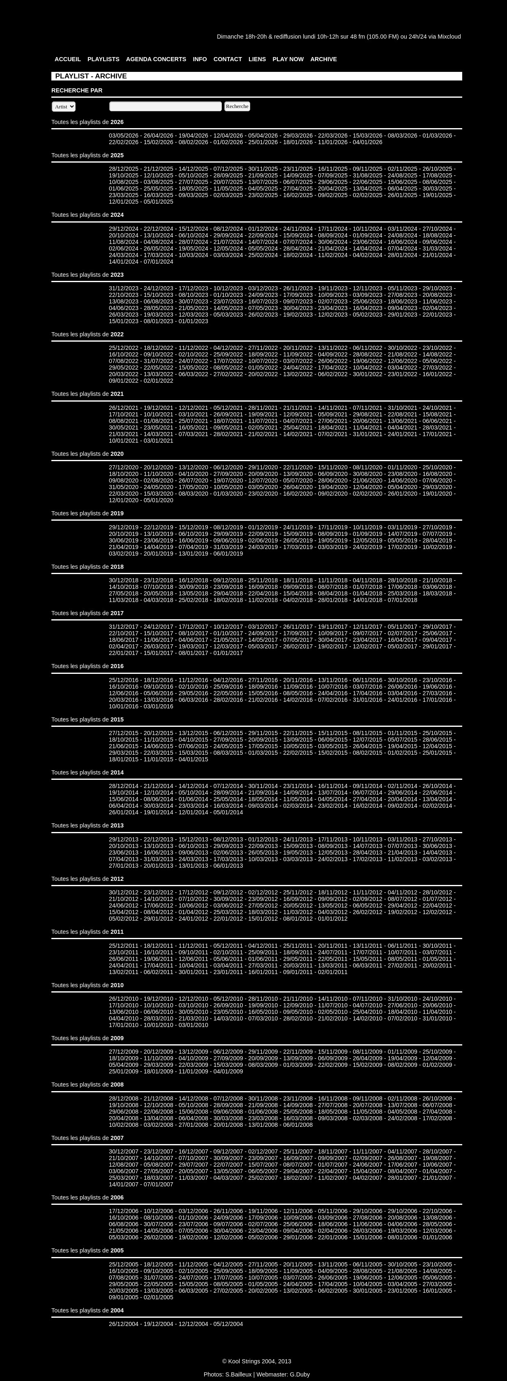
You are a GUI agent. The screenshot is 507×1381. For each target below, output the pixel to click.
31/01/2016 (368, 699)
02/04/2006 (333, 1230)
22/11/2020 (298, 467)
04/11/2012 (402, 892)
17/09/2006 (263, 1217)
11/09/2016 (298, 686)
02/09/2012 (368, 899)
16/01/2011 (263, 972)
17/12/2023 (193, 288)
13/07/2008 (402, 1105)
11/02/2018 (263, 600)
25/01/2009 (123, 1071)
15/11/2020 (333, 467)
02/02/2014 (437, 805)
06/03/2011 (368, 965)
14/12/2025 (193, 168)
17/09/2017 (298, 633)
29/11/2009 (263, 1051)
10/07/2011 (402, 952)
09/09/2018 (298, 587)
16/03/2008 (298, 1118)
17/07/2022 (228, 361)
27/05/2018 (123, 593)
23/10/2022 (437, 348)
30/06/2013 (437, 846)
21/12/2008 (158, 1098)
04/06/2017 (193, 640)
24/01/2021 (402, 434)
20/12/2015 (158, 733)
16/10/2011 (158, 952)
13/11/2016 (333, 680)
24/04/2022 (298, 367)
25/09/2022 (228, 354)
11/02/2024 (333, 255)
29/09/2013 (228, 846)
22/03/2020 (123, 493)
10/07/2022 (263, 361)
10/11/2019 (368, 527)
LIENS (257, 59)
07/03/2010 (263, 1018)
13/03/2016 (158, 699)
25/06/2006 (298, 1224)
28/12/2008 (123, 1098)
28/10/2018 (402, 580)
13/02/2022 (298, 374)
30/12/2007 (123, 1151)
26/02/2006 (158, 1237)
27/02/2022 (228, 374)
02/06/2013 (228, 852)
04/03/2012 (333, 912)
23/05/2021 (158, 427)
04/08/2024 (158, 242)
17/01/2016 (437, 699)
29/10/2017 (437, 626)
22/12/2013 (158, 839)
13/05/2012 (333, 905)
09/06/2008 (228, 1111)
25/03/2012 (228, 912)
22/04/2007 (333, 1171)
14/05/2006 (158, 1230)
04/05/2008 (402, 1111)
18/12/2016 (158, 680)
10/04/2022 (368, 367)
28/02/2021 (228, 434)
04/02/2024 (368, 255)
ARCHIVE (323, 59)
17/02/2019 (402, 547)
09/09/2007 (333, 1158)
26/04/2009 (368, 1058)
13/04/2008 (158, 1118)
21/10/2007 (123, 1158)
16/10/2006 (123, 1217)
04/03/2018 (158, 600)
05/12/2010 (228, 998)
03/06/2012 (228, 905)
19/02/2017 (333, 646)
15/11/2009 (333, 1051)
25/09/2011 (263, 952)
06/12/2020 (228, 467)
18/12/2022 (158, 348)
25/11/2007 (298, 1151)
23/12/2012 (158, 892)
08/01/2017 (193, 653)
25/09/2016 (228, 686)
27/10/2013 (437, 839)
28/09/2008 (228, 1105)
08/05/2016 (298, 693)
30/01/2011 (193, 972)
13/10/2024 (158, 235)
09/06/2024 (437, 242)
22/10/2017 (123, 633)
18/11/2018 (298, 580)
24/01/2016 (402, 699)
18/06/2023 (402, 301)
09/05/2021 (228, 427)
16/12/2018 (193, 580)
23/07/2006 (193, 1224)
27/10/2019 (437, 527)
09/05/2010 (298, 1012)
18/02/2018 (228, 600)
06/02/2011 (158, 972)
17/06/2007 (402, 1164)
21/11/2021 (298, 407)
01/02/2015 (402, 752)
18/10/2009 (123, 1058)
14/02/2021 (298, 434)
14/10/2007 (158, 1158)
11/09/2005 (298, 1271)
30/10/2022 (402, 348)
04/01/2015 (193, 759)
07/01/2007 (158, 1184)
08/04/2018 (333, 593)
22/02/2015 (298, 752)
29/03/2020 (437, 487)
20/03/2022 (123, 374)
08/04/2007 (402, 1171)
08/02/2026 (193, 142)
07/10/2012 (193, 899)
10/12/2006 (158, 1211)
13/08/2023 (123, 301)
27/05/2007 (158, 1171)
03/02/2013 (437, 859)
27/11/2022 (263, 348)
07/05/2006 (193, 1230)
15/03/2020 (158, 493)
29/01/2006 (298, 1237)
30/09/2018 (193, 587)
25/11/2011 (298, 945)
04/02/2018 (298, 600)
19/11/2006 (263, 1211)
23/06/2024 (368, 242)
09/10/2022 (158, 354)
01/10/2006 (193, 1217)
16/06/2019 (193, 540)
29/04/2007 (298, 1171)
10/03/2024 (193, 255)
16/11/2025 (333, 168)
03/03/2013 (298, 859)
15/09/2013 (298, 846)
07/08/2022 (123, 361)
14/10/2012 (158, 899)
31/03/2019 (228, 547)
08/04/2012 (158, 912)
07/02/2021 (333, 434)
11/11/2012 (368, 892)
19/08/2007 (437, 1158)
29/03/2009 (158, 1065)
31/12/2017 (123, 626)
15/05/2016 (263, 693)
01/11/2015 (402, 733)
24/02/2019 (368, 547)
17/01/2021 (437, 434)
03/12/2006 (193, 1211)
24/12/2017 (158, 626)
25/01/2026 (263, 142)
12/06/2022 (402, 361)
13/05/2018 (193, 593)
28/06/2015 (437, 739)
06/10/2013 (193, 846)
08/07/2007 (298, 1164)
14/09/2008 (298, 1105)
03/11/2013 (402, 839)
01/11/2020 (402, 467)
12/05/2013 (333, 852)
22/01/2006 (333, 1237)
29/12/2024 (123, 228)
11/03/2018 (123, 600)
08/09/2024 (333, 235)
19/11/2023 (333, 288)
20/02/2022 (263, 374)
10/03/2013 (263, 859)
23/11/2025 (298, 168)
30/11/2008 (263, 1098)
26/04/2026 (158, 135)
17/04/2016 (368, 693)
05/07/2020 (298, 480)
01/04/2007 (437, 1171)
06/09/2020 (333, 474)
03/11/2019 (402, 527)
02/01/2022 (158, 380)
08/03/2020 (193, 493)
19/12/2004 (158, 1324)
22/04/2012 (437, 905)
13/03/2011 (333, 965)
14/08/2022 (437, 354)
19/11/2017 (333, 626)
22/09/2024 (263, 235)
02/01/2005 (158, 1297)
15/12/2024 (193, 228)
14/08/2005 (437, 1271)
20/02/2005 (263, 1290)
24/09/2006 (228, 1217)
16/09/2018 (263, 587)
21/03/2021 (123, 434)
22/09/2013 (263, 846)
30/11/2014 (263, 786)
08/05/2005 (228, 1284)
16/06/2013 (158, 852)
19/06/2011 (158, 959)
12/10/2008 (158, 1105)
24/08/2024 (402, 235)
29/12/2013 (123, 839)
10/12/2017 (228, 626)
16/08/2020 (437, 474)
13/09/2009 (298, 1058)
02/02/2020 (368, 493)
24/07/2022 (193, 361)
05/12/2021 (228, 407)
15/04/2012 (123, 912)
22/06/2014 (437, 792)
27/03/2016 (437, 693)
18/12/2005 (158, 1264)
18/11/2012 (333, 892)
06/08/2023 (158, 301)
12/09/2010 (298, 1005)
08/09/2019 (333, 534)
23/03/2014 (193, 805)
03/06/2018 (437, 587)
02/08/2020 (158, 480)
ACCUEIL (68, 59)
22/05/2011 (333, 959)
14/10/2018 (123, 587)
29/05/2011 (298, 959)
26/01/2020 (402, 493)
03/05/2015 (333, 746)
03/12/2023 (263, 288)
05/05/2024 (263, 248)
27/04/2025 (298, 188)
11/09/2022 (298, 354)
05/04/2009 (123, 1065)
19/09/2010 (263, 1005)
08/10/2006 (158, 1217)
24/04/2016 (333, 693)
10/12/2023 (228, 288)
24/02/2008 (402, 1118)
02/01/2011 (333, 972)
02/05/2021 (263, 427)
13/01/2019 (193, 553)
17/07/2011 (368, 952)
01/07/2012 (437, 899)
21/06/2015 (123, 746)
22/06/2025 (368, 182)
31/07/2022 (158, 361)
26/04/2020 (298, 487)
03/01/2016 (158, 706)
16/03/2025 (158, 195)
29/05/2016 (193, 693)
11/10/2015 (158, 739)
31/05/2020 (123, 487)
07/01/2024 (158, 261)
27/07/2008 (333, 1105)
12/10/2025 (158, 175)
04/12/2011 (263, 945)
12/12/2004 (193, 1324)
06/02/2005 (333, 1290)
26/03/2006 (368, 1230)
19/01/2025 (437, 195)
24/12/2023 (158, 288)
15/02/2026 (158, 142)
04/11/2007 (402, 1151)
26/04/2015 (368, 746)
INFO (200, 59)
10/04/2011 (193, 965)
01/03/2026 (437, 135)
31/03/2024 (437, 248)
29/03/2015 (123, 752)
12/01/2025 (123, 201)
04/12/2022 (228, 348)
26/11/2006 (228, 1211)
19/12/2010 (158, 998)
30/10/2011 (437, 945)
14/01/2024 (123, 261)
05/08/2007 (158, 1164)
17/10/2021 (123, 414)
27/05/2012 (263, 905)
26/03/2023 (123, 314)
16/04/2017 (402, 640)
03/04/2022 (402, 367)
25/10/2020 (437, 467)
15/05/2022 (193, 367)
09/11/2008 (368, 1098)
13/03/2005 (158, 1290)
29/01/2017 (437, 646)
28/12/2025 (123, 168)
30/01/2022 (368, 374)
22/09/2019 (263, 534)
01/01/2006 (437, 1237)
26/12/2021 (123, 407)
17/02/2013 (368, 859)
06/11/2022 (368, 348)
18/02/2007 (298, 1177)
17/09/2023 (298, 295)
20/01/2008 (228, 1124)
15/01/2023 (123, 321)
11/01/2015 (158, 759)
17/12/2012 (193, 892)
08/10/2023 (193, 295)
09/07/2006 (228, 1224)
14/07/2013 (368, 846)
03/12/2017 (263, 626)
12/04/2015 (437, 746)
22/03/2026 (333, 135)
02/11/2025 (402, 168)
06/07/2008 (437, 1105)
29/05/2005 (123, 1284)
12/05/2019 (368, 540)
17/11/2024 (333, 228)
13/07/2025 (263, 182)
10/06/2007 (437, 1164)
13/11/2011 (368, 945)
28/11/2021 (263, 407)
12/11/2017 (368, 626)
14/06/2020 (402, 480)
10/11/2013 (368, 839)
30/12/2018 (123, 580)
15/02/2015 (333, 752)
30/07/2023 (193, 301)
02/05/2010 (333, 1012)
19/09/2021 (263, 414)
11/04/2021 (368, 427)
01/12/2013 (263, 839)
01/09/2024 (368, 235)
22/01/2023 (437, 314)
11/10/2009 (158, 1058)
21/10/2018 (437, 580)
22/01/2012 (228, 918)
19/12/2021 (158, 407)
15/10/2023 (158, 295)
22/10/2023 (123, 295)
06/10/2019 (193, 534)
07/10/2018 (158, 587)
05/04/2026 (263, 135)
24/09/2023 (263, 295)
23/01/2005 (402, 1290)
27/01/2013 (123, 865)
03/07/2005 (298, 1277)
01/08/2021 (158, 421)
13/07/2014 (333, 792)
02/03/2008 (368, 1118)
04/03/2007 (228, 1177)
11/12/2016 (193, 680)
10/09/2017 (333, 633)
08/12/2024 (228, 228)
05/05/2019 (402, 540)
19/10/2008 (123, 1105)
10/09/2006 (298, 1217)
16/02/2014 (368, 805)
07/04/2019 (193, 547)
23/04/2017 (368, 640)
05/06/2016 (158, 693)
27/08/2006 (368, 1217)
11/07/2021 (263, 421)
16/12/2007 (193, 1151)
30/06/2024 (333, 242)
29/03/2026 (298, 135)
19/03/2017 (193, 646)
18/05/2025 (193, 188)
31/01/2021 (368, 434)
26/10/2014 (437, 786)
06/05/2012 (368, 905)
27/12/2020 (123, 467)
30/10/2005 (402, 1264)
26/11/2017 (298, 626)
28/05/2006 (437, 1224)
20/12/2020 (158, 467)
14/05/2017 (263, 640)
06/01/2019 (228, 553)
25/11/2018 (263, 580)
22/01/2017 (123, 653)
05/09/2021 (333, 414)
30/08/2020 (368, 474)
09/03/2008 (333, 1118)
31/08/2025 (368, 175)
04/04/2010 (123, 1018)
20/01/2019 (158, 553)
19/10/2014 (123, 792)
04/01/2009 (228, 1071)
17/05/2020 (193, 487)
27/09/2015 (228, 739)
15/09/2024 (298, 235)
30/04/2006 (228, 1230)
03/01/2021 (158, 440)
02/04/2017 (123, 646)
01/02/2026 (228, 142)
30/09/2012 (228, 899)
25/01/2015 (437, 752)
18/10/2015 (123, 739)
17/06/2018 (402, 587)
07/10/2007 (193, 1158)
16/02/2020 (298, 493)
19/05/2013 (298, 852)
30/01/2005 (368, 1290)
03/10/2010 (193, 1005)
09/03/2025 (193, 195)
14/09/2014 (298, 792)
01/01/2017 (228, 653)
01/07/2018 (368, 587)
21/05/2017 (228, 640)
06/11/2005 (368, 1264)
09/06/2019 (228, 540)
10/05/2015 (298, 746)
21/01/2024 (437, 255)
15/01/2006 (368, 1237)
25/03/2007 (123, 1177)
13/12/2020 (193, 467)
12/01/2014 (193, 812)
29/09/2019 (228, 534)
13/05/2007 (228, 1171)
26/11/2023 (298, 288)
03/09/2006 (333, 1217)
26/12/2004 (123, 1324)
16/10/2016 (123, 686)
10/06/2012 (193, 905)
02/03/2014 (298, 805)
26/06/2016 (402, 686)
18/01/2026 (298, 142)
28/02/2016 (228, 699)
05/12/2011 (228, 945)
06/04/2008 (193, 1118)
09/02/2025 (333, 195)
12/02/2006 (228, 1237)
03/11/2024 (402, 228)
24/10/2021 (437, 407)
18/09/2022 (263, 354)
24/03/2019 (263, 547)
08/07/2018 (333, 587)
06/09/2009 (333, 1058)
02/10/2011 (228, 952)
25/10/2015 (437, 733)
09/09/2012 (333, 899)
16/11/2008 (333, 1098)
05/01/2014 (228, 812)
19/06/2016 (437, 686)
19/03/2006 (402, 1230)
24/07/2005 (193, 1277)
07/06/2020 (437, 480)
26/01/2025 (402, 195)
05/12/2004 (228, 1324)
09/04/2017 (437, 640)
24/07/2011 (333, 952)
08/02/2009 (402, 1065)
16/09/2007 (298, 1158)
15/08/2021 (437, 414)
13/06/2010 (123, 1012)
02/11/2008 (402, 1098)
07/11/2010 (368, 998)
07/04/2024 (402, 248)
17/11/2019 (333, 527)
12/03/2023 (193, 314)
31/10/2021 (402, 407)
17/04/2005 (333, 1284)
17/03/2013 (228, 859)
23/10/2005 (437, 1264)
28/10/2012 (437, 892)
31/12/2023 (123, 288)
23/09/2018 (228, 587)
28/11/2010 (263, 998)
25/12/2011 (123, 945)
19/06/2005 (368, 1277)
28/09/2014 (228, 792)
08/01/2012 (298, 918)
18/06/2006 (333, 1224)
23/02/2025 (263, 195)
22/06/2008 (158, 1111)
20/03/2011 (298, 965)
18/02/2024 (298, 255)
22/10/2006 (437, 1211)
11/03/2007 (193, 1177)
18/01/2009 (158, 1071)
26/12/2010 (123, 998)
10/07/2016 (333, 686)
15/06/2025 (402, 182)
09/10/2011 (193, 952)
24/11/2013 (298, 839)
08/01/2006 (402, 1237)
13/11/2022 (333, 348)
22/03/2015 (158, 752)
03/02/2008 (158, 1124)
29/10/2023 (437, 288)
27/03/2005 (437, 1284)
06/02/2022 (333, 374)
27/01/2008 (193, 1124)
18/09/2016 (263, 686)
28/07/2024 (193, 242)
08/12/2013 (228, 839)
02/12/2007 (263, 1151)
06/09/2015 (333, 739)
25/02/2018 (193, 600)
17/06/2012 (158, 905)
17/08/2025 (437, 175)
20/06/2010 (437, 1005)
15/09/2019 (298, 534)
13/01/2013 (193, 865)
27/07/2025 (193, 182)
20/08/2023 (437, 295)
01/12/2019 (263, 527)
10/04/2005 (368, 1284)
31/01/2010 (437, 1018)
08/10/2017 (193, 633)
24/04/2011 (123, 965)
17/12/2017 (193, 626)
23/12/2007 (158, 1151)
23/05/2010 (228, 1012)
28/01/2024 (402, 255)
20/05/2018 (158, 593)
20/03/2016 (123, 699)
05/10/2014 (193, 792)
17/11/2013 (333, 839)
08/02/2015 (368, 752)
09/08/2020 (123, 480)
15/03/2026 (368, 135)
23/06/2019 (158, 540)
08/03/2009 (263, 1065)
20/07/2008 (368, 1105)
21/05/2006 (123, 1230)
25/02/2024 (263, 255)
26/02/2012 (368, 912)
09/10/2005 (158, 1271)
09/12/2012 (228, 892)
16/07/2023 (263, 301)
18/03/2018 (437, 593)
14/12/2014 (193, 786)
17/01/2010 (123, 1025)
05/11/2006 (333, 1211)
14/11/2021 (333, 407)
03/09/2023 (368, 295)
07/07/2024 (298, 242)
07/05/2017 (298, 640)
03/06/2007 (123, 1171)
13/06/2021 (402, 421)
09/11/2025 (368, 168)
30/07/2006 (158, 1224)
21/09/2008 (263, 1105)
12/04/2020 (368, 487)
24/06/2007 (368, 1164)
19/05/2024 (193, 248)
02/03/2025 (228, 195)
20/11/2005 (298, 1264)
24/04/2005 (298, 1284)
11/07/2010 (333, 1005)
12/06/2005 (402, 1277)
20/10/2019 (123, 534)
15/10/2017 (158, 633)
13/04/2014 (437, 799)
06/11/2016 (368, 680)
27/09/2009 (228, 1058)
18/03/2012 (263, 912)
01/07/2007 (333, 1164)
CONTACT (228, 59)
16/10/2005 (123, 1271)
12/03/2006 (437, 1230)
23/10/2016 (437, 680)
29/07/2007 (193, 1164)
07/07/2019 (437, 534)
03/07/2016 (368, 686)
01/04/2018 (368, 593)
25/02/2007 (263, 1177)
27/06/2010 (402, 1005)
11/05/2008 (368, 1111)
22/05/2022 (158, 367)
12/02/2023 (333, 314)
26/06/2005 (333, 1277)
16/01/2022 (437, 374)
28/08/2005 (368, 1271)
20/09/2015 (263, 739)
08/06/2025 (437, 182)
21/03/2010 (193, 1018)
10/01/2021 (123, 440)
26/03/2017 (158, 646)
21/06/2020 (368, 480)
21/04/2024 (333, 248)
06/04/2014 (123, 805)
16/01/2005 (437, 1290)
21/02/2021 (263, 434)
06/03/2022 (193, 374)
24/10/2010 (437, 998)
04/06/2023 (123, 308)
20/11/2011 (333, 945)
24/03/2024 (123, 255)
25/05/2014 (228, 799)
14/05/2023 (228, 308)
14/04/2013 (437, 852)
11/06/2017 (158, 640)
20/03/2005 (123, 1290)
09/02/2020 (333, 493)
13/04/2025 (368, 188)
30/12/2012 (123, 892)
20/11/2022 (298, 348)
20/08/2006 (402, 1217)
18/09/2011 (298, 952)
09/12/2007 (228, 1151)
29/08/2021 (368, 414)
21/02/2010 (333, 1018)
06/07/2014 (368, 792)
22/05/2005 (158, 1284)
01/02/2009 (437, 1065)
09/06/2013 (193, 852)
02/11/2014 (402, 786)
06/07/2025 (298, 182)
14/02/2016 (298, 699)
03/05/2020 (263, 487)
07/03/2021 (193, 434)
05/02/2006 (263, 1237)
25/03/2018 (402, 593)
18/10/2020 (123, 474)
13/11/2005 (333, 1264)
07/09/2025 (333, 175)
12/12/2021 (193, 407)
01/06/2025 (123, 188)
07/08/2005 (123, 1277)
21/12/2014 (158, 786)
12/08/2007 (123, 1164)
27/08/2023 (402, 295)
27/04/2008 (437, 1111)
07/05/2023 (263, 308)
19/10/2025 (123, 175)
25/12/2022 (123, 348)
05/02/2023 (368, 314)
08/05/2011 (402, 959)
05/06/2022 (437, 361)
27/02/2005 (228, 1290)
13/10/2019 (158, 534)
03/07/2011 (437, 952)
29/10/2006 (368, 1211)
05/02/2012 (123, 918)
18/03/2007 (158, 1177)
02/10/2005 (193, 1271)
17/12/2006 (123, 1211)
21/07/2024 (228, 242)
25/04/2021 (298, 427)
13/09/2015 (298, 739)
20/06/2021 (368, 421)
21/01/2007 (437, 1177)
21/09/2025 (263, 175)
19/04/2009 (402, 1058)
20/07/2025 (228, 182)
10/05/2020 (228, 487)
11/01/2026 (333, 142)
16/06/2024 (402, 242)
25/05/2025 (158, 188)
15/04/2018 (298, 593)
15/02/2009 (368, 1065)
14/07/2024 (263, 242)
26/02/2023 (263, 314)
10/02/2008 (123, 1124)
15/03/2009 (228, 1065)
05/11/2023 (402, 288)
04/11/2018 (368, 580)
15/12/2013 (193, 839)
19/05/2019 (333, 540)
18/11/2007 (333, 1151)
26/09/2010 (228, 1005)
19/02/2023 (298, 314)
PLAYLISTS (104, 59)
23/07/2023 (228, 301)
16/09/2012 (298, 899)
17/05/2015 (263, 746)
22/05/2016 (228, 693)
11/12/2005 (193, 1264)
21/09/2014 (263, 792)
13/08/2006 (437, 1217)
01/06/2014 (193, 799)
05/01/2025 (158, 201)
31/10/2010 (402, 998)
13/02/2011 (123, 972)
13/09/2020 (298, 474)
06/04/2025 (402, 188)
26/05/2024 (158, 248)
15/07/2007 (263, 1164)
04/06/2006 (402, 1224)
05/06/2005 (437, 1277)
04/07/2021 (298, 421)
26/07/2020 (193, 480)
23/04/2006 (263, 1230)
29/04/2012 (402, 905)
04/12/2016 (228, 680)
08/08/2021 (123, 421)
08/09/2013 (333, 846)
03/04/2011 (228, 965)
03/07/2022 (298, 361)
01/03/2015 (263, 752)
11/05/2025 (228, 188)
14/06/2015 (158, 746)
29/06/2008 (123, 1111)
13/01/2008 (263, 1124)
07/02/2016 (333, 699)
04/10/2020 (193, 474)
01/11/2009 (402, 1051)
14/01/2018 (368, 600)
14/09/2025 (298, 175)
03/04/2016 (402, 693)
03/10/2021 (193, 414)
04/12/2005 (228, 1264)
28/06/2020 (333, 480)
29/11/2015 (263, 733)
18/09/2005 (263, 1271)
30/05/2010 (193, 1012)
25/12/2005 (123, 1264)
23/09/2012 (263, 899)
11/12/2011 (193, 945)
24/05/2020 (158, 487)
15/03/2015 (193, 752)
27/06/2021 (333, 421)
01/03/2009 (298, 1065)
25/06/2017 (437, 633)
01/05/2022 (263, 367)
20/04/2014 (402, 799)
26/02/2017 (298, 646)
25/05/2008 (298, 1111)
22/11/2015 (298, 733)
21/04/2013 (402, 852)
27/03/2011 (263, 965)
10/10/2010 (158, 1005)
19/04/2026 (193, 135)
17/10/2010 (123, 1005)
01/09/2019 (368, 534)
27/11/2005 (263, 1264)
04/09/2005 (333, 1271)
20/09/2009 (263, 1058)
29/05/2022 (123, 367)
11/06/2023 (437, 301)
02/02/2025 (368, 195)
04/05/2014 (333, 799)
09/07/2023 (298, 301)
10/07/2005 (263, 1277)
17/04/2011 (158, 965)
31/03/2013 (158, 859)
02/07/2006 (263, 1224)
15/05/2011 (368, 959)
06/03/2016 (193, 699)
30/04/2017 (333, 640)
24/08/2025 (402, 175)
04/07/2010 (368, 1005)
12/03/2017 (228, 646)
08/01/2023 (158, 321)
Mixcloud (449, 36)
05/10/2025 (193, 175)
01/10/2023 (228, 295)
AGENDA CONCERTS (156, 59)
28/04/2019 (437, 540)
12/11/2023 (368, 288)
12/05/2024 (228, 248)
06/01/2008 (298, 1124)
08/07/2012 (402, 899)
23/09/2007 (263, 1158)
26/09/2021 (228, 414)
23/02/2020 (263, 493)
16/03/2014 (228, 805)
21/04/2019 (123, 547)
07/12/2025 (228, 168)
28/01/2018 (333, 600)
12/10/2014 (158, 792)
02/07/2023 (333, 301)
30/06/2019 (123, 540)
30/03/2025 (437, 188)
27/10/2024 (437, 228)
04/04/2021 (402, 427)
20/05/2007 (193, 1171)
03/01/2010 (193, 1025)
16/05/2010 (263, 1012)
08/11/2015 (368, 733)
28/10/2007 (437, 1151)
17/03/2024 (158, 255)
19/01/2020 (437, 493)
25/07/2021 (193, 421)
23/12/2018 (158, 580)
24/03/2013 (193, 859)
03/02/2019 (123, 553)
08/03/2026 (402, 135)
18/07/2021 (228, 421)
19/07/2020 (228, 480)
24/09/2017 (263, 633)
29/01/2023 (402, 314)
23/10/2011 (123, 952)
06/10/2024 (193, 235)
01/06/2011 (263, 959)
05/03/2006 (123, 1237)
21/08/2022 (402, 354)
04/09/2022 (333, 354)
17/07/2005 (228, 1277)
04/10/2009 (193, 1058)
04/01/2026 (368, 142)
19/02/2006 (193, 1237)
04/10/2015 (193, 739)
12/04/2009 (437, 1058)
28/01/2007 (402, 1177)
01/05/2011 (437, 959)
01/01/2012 (333, 918)
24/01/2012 (193, 918)
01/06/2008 (263, 1111)
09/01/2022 (123, 380)
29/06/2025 (333, 182)
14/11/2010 (333, 998)
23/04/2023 (333, 308)
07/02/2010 (402, 1018)
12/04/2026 (228, 135)
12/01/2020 (123, 500)
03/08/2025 (158, 182)
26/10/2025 (437, 168)
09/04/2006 (298, 1230)
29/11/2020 (263, 467)
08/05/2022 (228, 367)
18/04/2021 (333, 427)
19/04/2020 (333, 487)
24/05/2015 (228, 746)
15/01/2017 (158, 653)
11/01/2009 (193, 1071)
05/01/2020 (158, 500)
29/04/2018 (228, 593)
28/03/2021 (437, 427)
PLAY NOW (288, 59)
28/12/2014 (123, 786)
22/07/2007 (228, 1164)
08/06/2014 (158, 799)
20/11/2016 (298, 680)
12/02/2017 (368, 646)
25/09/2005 (228, 1271)
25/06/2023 (368, 301)
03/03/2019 (333, 547)
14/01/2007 (123, 1184)
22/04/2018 (263, 593)
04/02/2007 (368, 1177)
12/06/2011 (193, 959)
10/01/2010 (158, 1025)
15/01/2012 (263, 918)
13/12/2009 (193, 1051)
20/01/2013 (158, 865)
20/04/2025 (333, 188)
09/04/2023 (402, 308)
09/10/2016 (158, 686)
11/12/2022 (193, 348)
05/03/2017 (263, 646)
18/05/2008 (333, 1111)
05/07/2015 (402, 739)
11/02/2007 (333, 1177)
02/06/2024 (123, 248)
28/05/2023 (158, 308)
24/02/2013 (333, 859)
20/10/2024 (123, 235)
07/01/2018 (402, 600)
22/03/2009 (193, 1065)
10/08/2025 (123, 182)
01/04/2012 (193, 912)
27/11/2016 (263, 680)
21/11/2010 (298, 998)
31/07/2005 (158, 1277)
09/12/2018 (228, 580)
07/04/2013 (123, 859)
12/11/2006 (298, 1211)
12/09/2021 (298, 414)
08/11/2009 (368, 1051)
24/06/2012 (123, 905)
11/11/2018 (333, 580)
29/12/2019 (123, 527)
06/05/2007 (263, 1171)
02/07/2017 (402, 633)
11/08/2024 (123, 242)
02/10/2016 (193, 686)
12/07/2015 (368, 739)
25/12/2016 (123, 680)
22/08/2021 (402, 414)
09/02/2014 (402, 805)
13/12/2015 (193, 733)
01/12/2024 (263, 228)
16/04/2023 (368, 308)
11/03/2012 (298, 912)
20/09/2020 (263, 474)
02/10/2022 (193, 354)
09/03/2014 (263, 805)
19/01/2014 (158, 812)
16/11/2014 (333, 786)
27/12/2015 (123, 733)
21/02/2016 (263, 699)
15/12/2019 (193, 527)
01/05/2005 (263, 1284)
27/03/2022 (437, 367)
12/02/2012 (437, 912)
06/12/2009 (228, 1051)
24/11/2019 (298, 527)
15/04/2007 (368, 1171)
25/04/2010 (368, 1012)
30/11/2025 (263, 168)
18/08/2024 (437, 235)
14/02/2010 (368, 1018)
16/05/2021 (193, 427)
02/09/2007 (368, 1158)
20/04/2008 (123, 1118)
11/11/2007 (368, 1151)
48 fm (357, 36)
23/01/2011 (228, 972)
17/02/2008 (437, 1118)
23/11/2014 (298, 786)
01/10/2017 (228, 633)
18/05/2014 (263, 799)
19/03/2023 (158, 314)
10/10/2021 (158, 414)
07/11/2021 (368, 407)
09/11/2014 (368, 786)
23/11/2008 (298, 1098)
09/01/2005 (123, 1297)
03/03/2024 (228, 255)
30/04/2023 (298, 308)
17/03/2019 (298, 547)
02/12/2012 (263, 892)
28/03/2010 (158, 1018)
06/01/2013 (228, 865)
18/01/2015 (123, 759)
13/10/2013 (158, 846)
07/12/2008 (228, 1098)
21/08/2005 (402, 1271)
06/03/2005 (193, 1290)
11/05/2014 (298, 799)
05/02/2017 (402, 646)
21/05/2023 (193, 308)
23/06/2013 (123, 852)
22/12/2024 (158, 228)
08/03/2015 (228, 752)
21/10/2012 (123, 899)
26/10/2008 (437, 1098)
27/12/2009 (123, 1051)
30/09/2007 (228, 1158)
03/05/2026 (123, 135)
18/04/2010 (402, 1012)
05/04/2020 (402, 487)
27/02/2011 (402, 965)
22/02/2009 (333, 1065)
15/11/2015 (333, 733)
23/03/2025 (123, 195)
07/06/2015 (193, 746)
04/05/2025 (263, 188)
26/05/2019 (298, 540)
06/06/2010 (158, 1012)
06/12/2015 (228, 733)
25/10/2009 (437, 1051)
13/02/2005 (298, 1290)
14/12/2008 (193, 1098)
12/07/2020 (263, 480)
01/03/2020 (228, 493)
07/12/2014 (228, 786)
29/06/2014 (402, 792)
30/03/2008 (228, 1118)
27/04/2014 (368, 799)
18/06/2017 (123, 640)
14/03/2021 (158, 434)
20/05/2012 (298, 905)
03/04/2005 (402, 1284)
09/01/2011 (298, 972)
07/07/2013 (402, 846)
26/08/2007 (402, 1158)
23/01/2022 (402, 374)
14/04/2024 (368, 248)
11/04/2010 (437, 1012)
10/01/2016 (123, 706)
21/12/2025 (158, 168)
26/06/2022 (333, 361)
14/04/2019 (158, 547)
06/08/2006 (123, 1224)
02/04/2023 (437, 308)
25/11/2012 (298, 892)
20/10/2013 (123, 846)
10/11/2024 (368, 228)
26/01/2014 (123, 812)
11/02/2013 (402, 859)
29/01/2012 (158, 918)
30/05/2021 (123, 427)
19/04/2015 (402, 746)
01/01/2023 (193, 321)
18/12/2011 (158, 945)
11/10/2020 (158, 474)
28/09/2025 (228, 175)
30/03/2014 (158, 805)
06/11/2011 (402, 945)
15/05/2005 (193, 1284)
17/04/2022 (333, 367)
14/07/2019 (402, 534)
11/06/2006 (368, 1224)
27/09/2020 (228, 474)
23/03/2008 (263, 1118)
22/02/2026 (123, 142)
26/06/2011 (123, 959)
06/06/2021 (437, 421)
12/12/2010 (193, 998)
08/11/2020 (368, 467)
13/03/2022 (158, 374)
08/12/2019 (228, 527)
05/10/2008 (193, 1105)
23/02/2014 (333, 805)
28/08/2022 (368, 354)
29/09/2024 (228, 235)
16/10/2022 (123, 354)
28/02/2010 (298, 1018)
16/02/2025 (298, 195)
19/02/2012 (402, 912)
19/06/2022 (368, 361)
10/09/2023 (333, 295)
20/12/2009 (158, 1051)
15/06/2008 (193, 1111)
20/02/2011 (437, 965)
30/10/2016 (402, 680)
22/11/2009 (298, 1051)
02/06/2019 (263, 540)
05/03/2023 (228, 314)
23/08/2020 (402, 474)
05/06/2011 (228, 959)
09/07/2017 (368, 633)
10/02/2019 (437, 547)
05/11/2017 (402, 626)
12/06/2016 (123, 693)
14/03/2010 (228, 1018)
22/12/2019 (158, 527)
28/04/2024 (298, 248)
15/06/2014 (123, 799)
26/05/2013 (263, 852)
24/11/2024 (298, 228)
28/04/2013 (368, 852)
